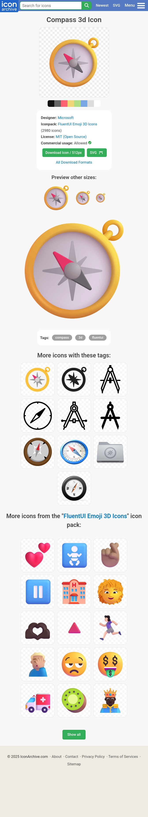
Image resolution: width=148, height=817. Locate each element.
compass (62, 338)
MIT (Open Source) (71, 136)
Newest (102, 5)
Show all (74, 734)
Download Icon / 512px (63, 153)
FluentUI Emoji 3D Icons (77, 124)
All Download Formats (74, 162)
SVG (116, 5)
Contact (71, 756)
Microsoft (66, 117)
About (57, 756)
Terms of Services (123, 756)
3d (80, 338)
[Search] (86, 5)
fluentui (97, 338)
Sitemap (74, 764)
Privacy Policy (93, 756)
